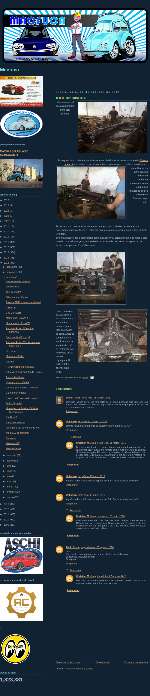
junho (9, 471)
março (10, 486)
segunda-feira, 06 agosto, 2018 (97, 547)
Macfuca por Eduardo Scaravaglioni (14, 152)
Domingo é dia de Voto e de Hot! (23, 427)
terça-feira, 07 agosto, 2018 (111, 576)
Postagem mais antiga (136, 662)
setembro (11, 455)
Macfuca (9, 69)
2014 (7, 263)
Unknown (71, 421)
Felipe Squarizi (14, 403)
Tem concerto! (75, 97)
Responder (72, 411)
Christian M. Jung (86, 443)
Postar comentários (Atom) (79, 668)
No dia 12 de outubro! (17, 432)
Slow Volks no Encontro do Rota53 (24, 372)
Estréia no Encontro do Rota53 (22, 398)
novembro (12, 272)
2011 (7, 514)
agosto (10, 460)
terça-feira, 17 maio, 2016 (91, 476)
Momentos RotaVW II (17, 318)
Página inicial (103, 662)
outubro (10, 277)
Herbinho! (11, 351)
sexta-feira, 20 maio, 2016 (111, 516)
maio (9, 476)
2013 (7, 504)
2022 (7, 221)
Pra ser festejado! (15, 377)
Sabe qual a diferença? (18, 337)
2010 (7, 519)
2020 (7, 231)
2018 (7, 242)
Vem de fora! (13, 286)
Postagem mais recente (68, 662)
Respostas (75, 437)
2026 (7, 200)
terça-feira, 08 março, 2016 (96, 397)
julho (9, 466)
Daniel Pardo (73, 397)
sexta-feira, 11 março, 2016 (92, 421)
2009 (7, 524)
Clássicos (11, 438)
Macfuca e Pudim (15, 356)
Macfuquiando (13, 448)
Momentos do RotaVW (18, 323)
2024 (7, 210)
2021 (7, 226)
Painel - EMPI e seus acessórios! (23, 302)
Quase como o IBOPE (17, 382)
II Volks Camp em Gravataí (20, 366)
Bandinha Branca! (15, 422)
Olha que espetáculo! (17, 297)
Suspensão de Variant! (18, 281)
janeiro (10, 497)
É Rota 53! (11, 307)
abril (9, 481)
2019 (7, 236)
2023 (7, 216)
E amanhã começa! (16, 392)
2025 (7, 205)
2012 (7, 509)
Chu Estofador (13, 312)
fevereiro (11, 491)
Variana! (10, 361)
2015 (7, 257)
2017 (7, 247)
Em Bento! (11, 417)
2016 (7, 252)
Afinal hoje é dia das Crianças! (22, 387)
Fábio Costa (73, 547)
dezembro (12, 267)
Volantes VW (13, 443)
